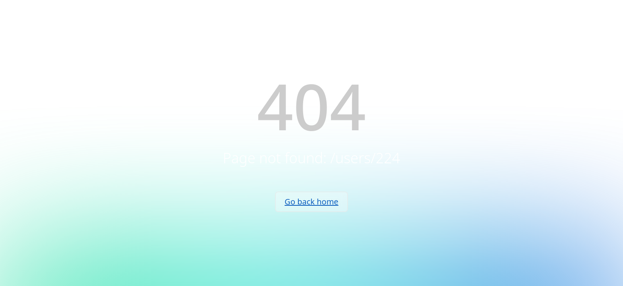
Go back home (311, 201)
